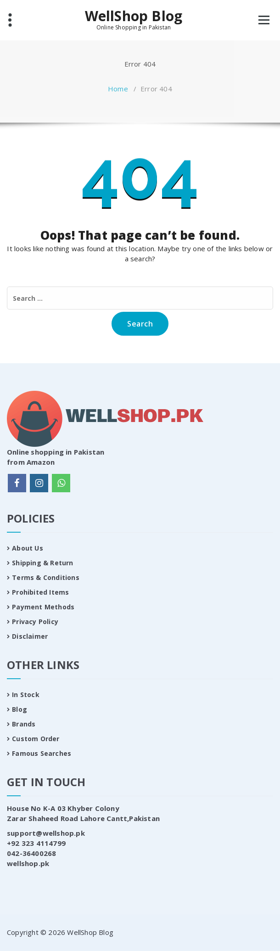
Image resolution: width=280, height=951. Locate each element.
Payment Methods (43, 606)
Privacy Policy (35, 621)
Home (118, 88)
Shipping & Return (42, 562)
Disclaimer (30, 636)
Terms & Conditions (45, 577)
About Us (27, 548)
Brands (23, 724)
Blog (19, 709)
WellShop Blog (134, 16)
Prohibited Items (40, 592)
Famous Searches (41, 753)
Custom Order (35, 738)
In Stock (25, 694)
